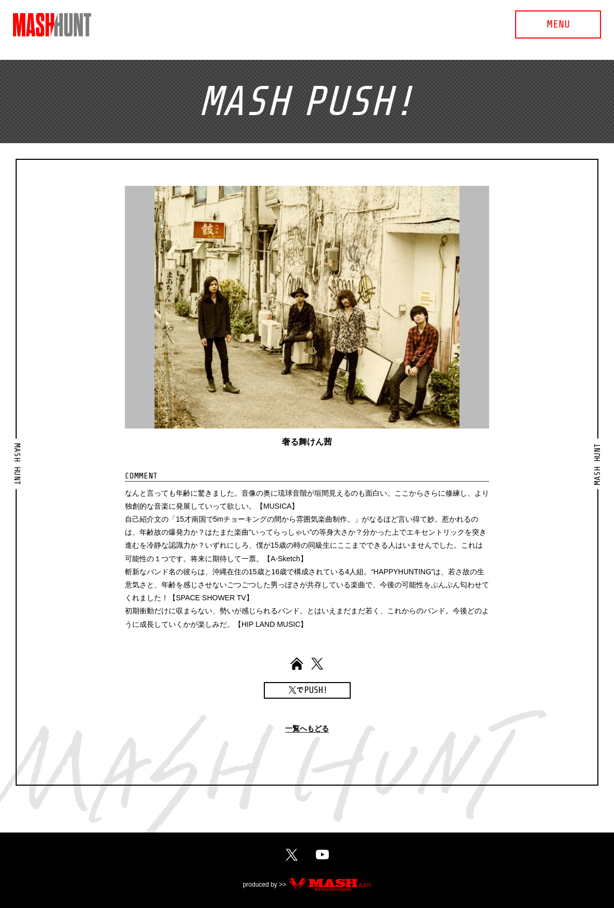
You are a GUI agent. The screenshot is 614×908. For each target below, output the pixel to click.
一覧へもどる (307, 729)
